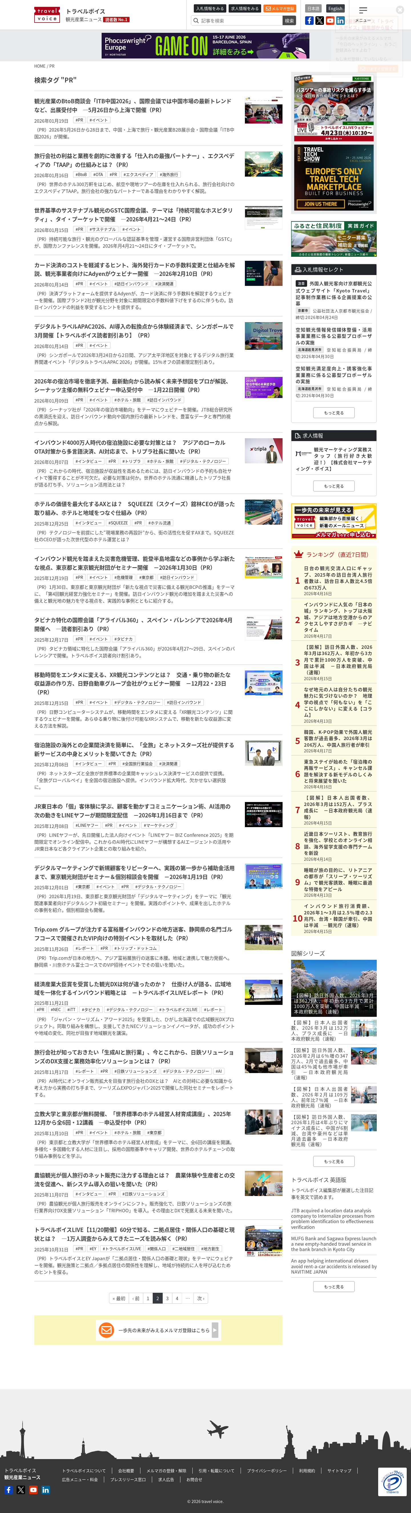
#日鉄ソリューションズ (135, 1071)
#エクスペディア (138, 174)
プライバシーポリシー (267, 1470)
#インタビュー (89, 461)
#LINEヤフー (87, 825)
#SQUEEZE (118, 523)
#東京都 (146, 577)
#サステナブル (103, 229)
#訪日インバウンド (131, 283)
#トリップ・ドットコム (135, 948)
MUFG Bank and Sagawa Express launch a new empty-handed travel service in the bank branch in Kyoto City (333, 1244)
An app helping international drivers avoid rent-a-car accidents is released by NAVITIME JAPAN (334, 1266)
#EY (93, 1248)
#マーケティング (159, 825)
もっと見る (334, 412)
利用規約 (307, 1470)
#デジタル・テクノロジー (203, 461)
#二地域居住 (183, 1248)
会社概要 (126, 1470)
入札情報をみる (210, 8)
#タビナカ (123, 639)
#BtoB (81, 174)
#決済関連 (164, 283)
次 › (200, 1298)
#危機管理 (123, 577)
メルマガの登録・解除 (166, 1470)
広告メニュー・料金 (80, 1479)
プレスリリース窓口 (128, 1479)
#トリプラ (131, 461)
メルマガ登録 (280, 8)
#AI (219, 1071)
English (335, 8)
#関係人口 (157, 1248)
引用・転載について (217, 1470)
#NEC (56, 1009)
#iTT (71, 1009)
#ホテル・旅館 (127, 400)
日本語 (313, 8)
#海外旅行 (169, 174)
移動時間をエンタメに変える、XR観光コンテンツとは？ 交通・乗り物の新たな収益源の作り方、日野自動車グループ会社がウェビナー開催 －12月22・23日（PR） (132, 683)
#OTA (98, 174)
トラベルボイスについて (84, 1470)
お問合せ (194, 1479)
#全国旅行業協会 (137, 763)
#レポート (85, 948)
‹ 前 (136, 1298)
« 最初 (119, 1298)
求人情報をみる (245, 8)
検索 (289, 20)
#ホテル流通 (159, 523)
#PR (79, 120)
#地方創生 (210, 1248)
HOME (39, 66)
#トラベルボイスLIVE (178, 1009)
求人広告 (166, 1479)
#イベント (99, 120)
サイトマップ (339, 1470)
